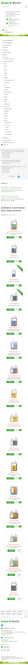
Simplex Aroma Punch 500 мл (14, 568)
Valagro (6, 99)
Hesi (5, 85)
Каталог (2, 611)
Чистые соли (7, 106)
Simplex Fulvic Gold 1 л (14, 400)
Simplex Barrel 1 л (14, 255)
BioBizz (5, 73)
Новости (8, 613)
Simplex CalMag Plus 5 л (14, 351)
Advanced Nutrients (8, 61)
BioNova (6, 78)
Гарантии (3, 613)
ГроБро (5, 96)
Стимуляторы (7, 104)
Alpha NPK (6, 111)
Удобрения (11, 204)
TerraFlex (6, 94)
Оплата (14, 611)
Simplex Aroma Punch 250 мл (14, 544)
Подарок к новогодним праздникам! (9, 197)
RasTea (5, 115)
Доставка (20, 611)
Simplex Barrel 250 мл (14, 279)
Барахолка (5, 144)
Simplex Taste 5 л (14, 496)
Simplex (6, 120)
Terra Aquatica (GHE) (8, 80)
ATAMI (5, 66)
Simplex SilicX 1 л (14, 592)
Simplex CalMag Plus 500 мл (14, 375)
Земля (7, 127)
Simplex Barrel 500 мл (14, 303)
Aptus (5, 63)
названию (13, 214)
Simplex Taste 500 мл (13, 520)
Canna (5, 75)
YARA (5, 118)
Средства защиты (8, 108)
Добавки (8, 124)
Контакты (19, 613)
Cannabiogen (7, 87)
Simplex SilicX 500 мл (14, 448)
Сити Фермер (9, 134)
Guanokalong (7, 82)
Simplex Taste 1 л (14, 472)
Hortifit (5, 113)
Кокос (7, 129)
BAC (5, 68)
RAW (5, 101)
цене (9, 214)
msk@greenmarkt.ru (12, 20)
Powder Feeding (7, 92)
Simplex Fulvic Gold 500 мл (14, 424)
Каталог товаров (4, 204)
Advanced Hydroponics (9, 59)
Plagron (6, 89)
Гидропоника (8, 122)
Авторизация (5, 27)
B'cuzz (5, 70)
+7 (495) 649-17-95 (13, 19)
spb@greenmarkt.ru (12, 25)
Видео (13, 613)
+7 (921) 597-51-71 (13, 24)
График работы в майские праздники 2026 (11, 188)
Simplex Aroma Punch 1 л (14, 231)
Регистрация (11, 27)
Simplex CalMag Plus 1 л (14, 327)
